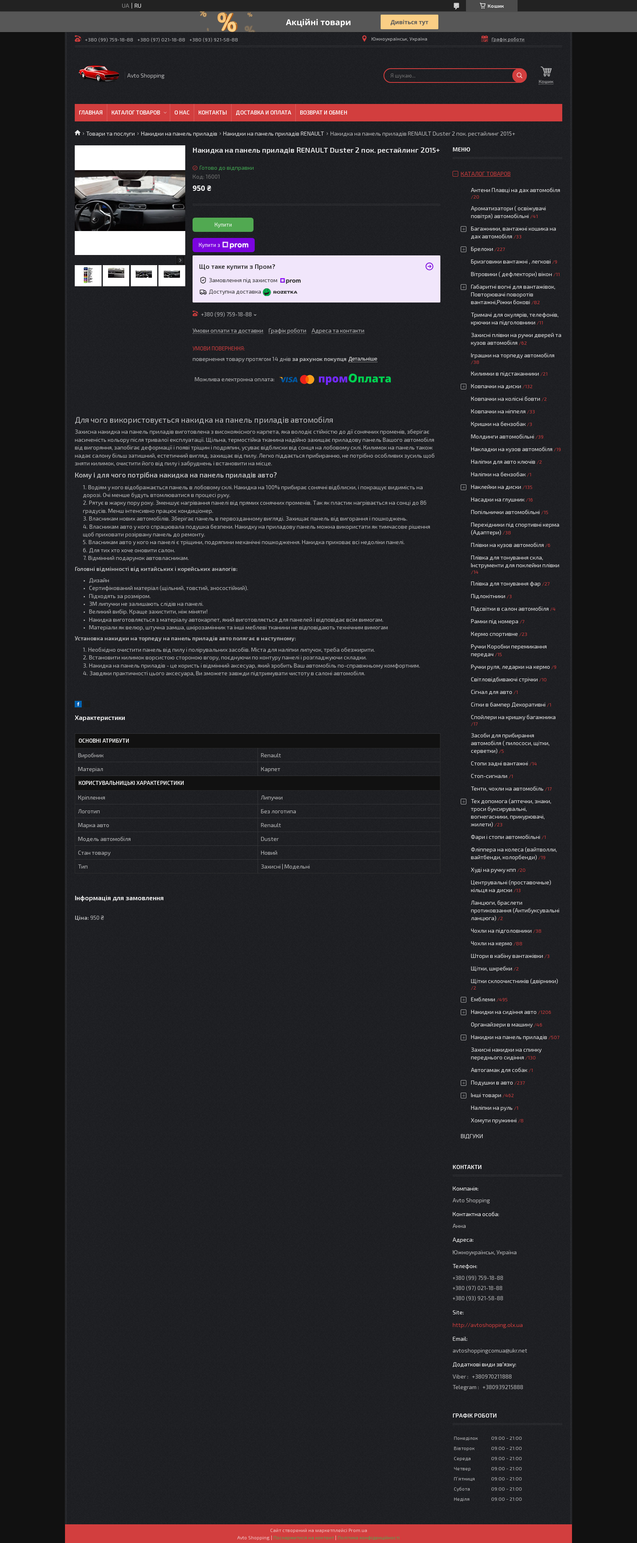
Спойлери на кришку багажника (513, 716)
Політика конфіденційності (369, 1537)
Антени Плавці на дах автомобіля (515, 189)
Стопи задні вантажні (499, 763)
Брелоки (482, 248)
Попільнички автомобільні (505, 511)
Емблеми (483, 999)
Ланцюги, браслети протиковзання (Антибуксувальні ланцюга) (515, 910)
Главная (91, 112)
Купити (223, 224)
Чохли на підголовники (501, 930)
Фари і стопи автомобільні (505, 836)
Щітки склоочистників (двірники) (514, 980)
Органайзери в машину (502, 1024)
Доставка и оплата (263, 112)
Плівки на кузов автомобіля (507, 544)
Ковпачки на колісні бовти (505, 398)
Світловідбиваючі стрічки (504, 679)
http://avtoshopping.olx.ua (488, 1324)
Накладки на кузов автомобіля (511, 448)
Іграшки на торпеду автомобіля (513, 355)
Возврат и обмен (323, 112)
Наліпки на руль (492, 1107)
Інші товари (486, 1094)
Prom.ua (358, 1530)
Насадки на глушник (497, 499)
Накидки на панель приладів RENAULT (273, 133)
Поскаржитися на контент (303, 1537)
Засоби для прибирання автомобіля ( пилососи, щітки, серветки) (510, 743)
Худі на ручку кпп (493, 869)
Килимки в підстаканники (505, 373)
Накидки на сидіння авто (504, 1011)
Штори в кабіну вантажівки (507, 955)
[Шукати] (519, 75)
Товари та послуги (110, 133)
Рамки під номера (494, 621)
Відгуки (472, 1135)
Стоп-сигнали (489, 775)
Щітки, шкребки (491, 968)
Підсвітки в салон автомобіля (510, 608)
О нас (182, 112)
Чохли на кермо (491, 943)
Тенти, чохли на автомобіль (507, 788)
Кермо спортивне (494, 633)
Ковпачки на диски (496, 386)
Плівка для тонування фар (506, 583)
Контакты (212, 112)
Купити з (224, 245)
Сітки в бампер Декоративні (508, 704)
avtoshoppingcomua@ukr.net (490, 1350)
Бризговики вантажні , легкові (511, 261)
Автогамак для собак (499, 1069)
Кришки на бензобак (498, 423)
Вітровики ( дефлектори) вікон (511, 273)
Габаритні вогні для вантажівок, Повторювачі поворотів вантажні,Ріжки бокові (513, 294)
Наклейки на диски (496, 486)
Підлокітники (488, 595)
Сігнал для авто (491, 691)
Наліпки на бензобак (498, 474)
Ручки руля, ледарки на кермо (510, 666)
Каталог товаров (135, 112)
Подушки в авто (492, 1082)
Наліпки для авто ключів (503, 461)
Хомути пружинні (494, 1120)
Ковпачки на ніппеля (498, 411)
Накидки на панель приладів (179, 133)
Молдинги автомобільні (502, 436)
